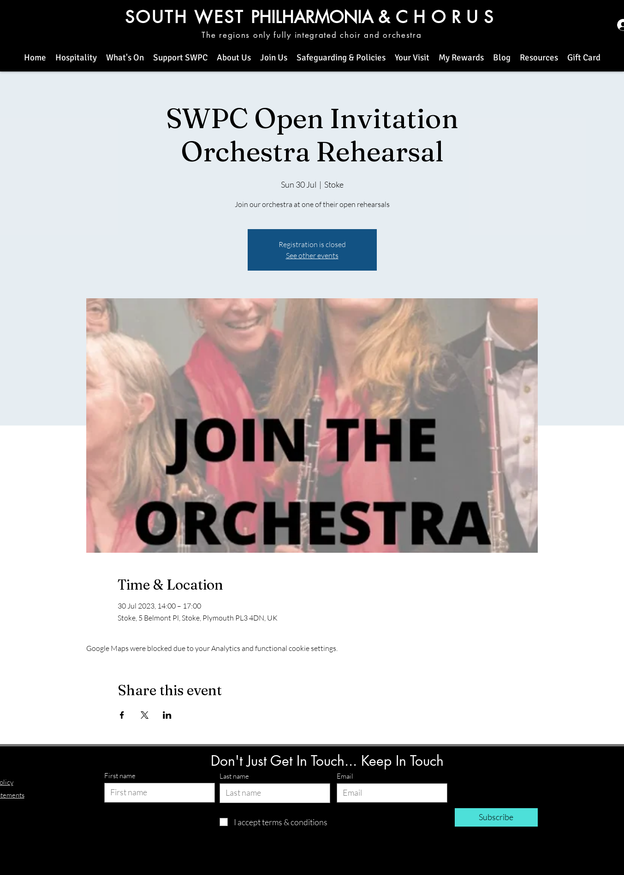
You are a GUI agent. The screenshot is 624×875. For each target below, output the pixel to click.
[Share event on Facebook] (122, 715)
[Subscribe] (496, 817)
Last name (234, 776)
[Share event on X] (144, 715)
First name (120, 775)
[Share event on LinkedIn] (167, 715)
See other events (312, 255)
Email (345, 776)
